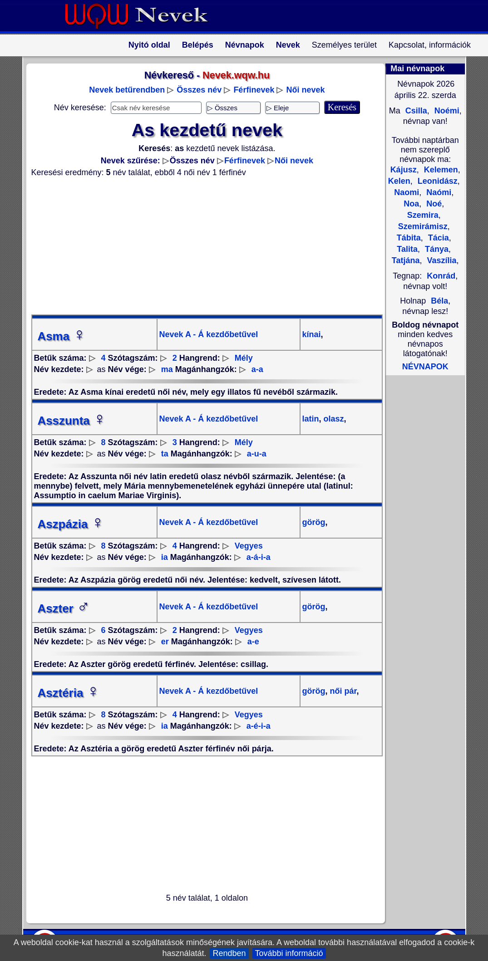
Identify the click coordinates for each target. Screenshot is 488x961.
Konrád (441, 275)
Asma (62, 336)
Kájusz (403, 169)
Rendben (229, 953)
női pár (342, 691)
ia (164, 557)
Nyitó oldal (149, 44)
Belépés (197, 44)
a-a (257, 369)
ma (167, 369)
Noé (433, 203)
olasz (332, 418)
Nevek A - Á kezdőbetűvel (208, 334)
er (165, 641)
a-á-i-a (258, 557)
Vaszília (441, 260)
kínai (311, 334)
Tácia (437, 237)
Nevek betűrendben (127, 89)
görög (313, 522)
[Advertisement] (201, 245)
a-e (253, 641)
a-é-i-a (258, 726)
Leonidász (436, 181)
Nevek (288, 44)
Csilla (415, 110)
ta (164, 453)
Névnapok (244, 44)
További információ (289, 953)
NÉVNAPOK (425, 366)
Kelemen (440, 169)
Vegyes (249, 545)
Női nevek (305, 89)
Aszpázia (71, 524)
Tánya (436, 249)
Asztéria (69, 692)
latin (310, 418)
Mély (244, 358)
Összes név (199, 89)
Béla (439, 300)
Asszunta (72, 420)
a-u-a (256, 453)
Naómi (437, 192)
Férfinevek (253, 89)
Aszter (64, 608)
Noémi (445, 110)
